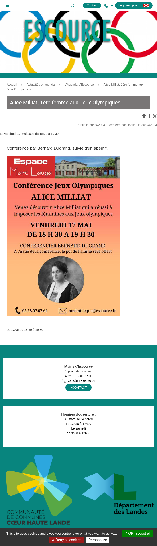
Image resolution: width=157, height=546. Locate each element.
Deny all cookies (67, 540)
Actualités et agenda (41, 84)
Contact (92, 5)
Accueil (12, 84)
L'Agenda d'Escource (79, 84)
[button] (7, 5)
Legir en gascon (133, 5)
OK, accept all (137, 533)
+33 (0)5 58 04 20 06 (78, 380)
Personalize (97, 540)
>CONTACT (78, 387)
